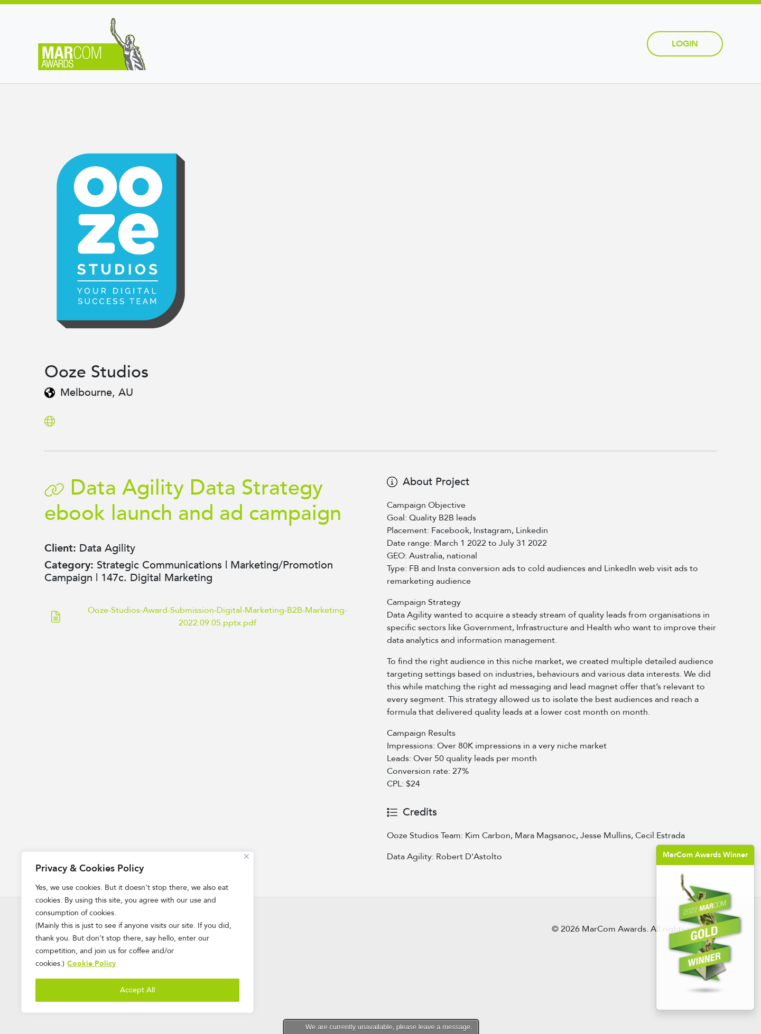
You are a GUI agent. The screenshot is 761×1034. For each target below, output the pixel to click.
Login (685, 44)
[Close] (246, 856)
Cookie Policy (91, 964)
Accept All (137, 990)
